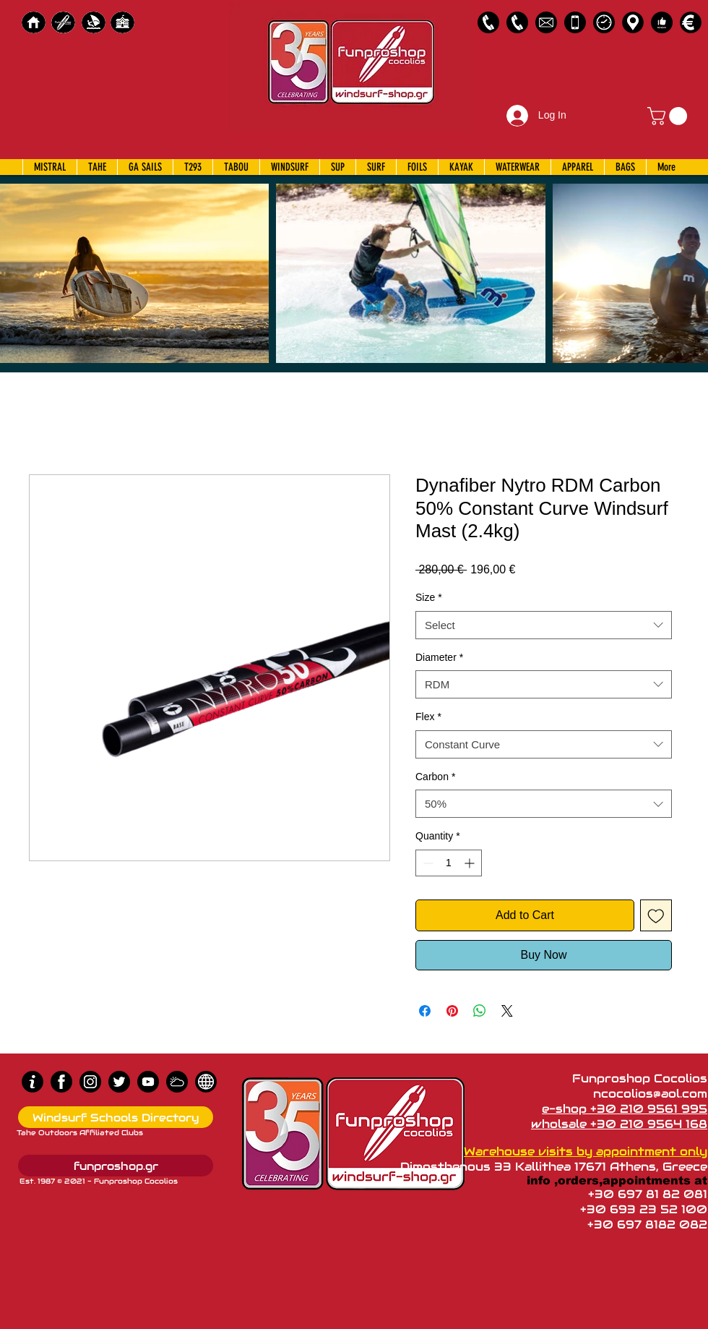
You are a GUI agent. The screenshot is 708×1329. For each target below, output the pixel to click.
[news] (206, 1082)
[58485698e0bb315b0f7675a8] (546, 22)
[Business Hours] (604, 22)
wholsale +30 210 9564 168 (619, 1124)
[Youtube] (148, 1082)
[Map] (633, 22)
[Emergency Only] (575, 22)
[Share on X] (507, 1011)
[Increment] (471, 863)
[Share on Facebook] (424, 1011)
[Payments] (690, 22)
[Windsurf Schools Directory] (115, 1117)
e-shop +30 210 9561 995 (624, 1108)
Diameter (439, 657)
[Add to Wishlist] (656, 915)
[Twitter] (119, 1082)
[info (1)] (32, 1082)
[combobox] (543, 625)
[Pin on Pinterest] (452, 1011)
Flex (428, 716)
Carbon (435, 776)
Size (428, 597)
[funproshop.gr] (115, 1165)
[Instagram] (90, 1082)
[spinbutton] (449, 863)
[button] (669, 116)
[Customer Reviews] (662, 22)
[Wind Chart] (177, 1082)
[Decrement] (427, 863)
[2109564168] (517, 22)
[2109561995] (488, 22)
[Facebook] (61, 1082)
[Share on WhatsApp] (479, 1011)
